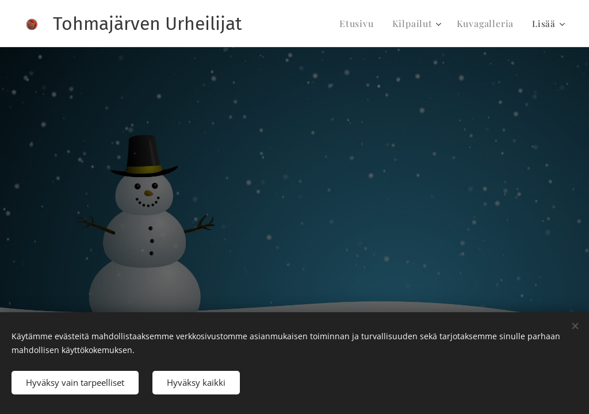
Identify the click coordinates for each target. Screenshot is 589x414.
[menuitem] (365, 23)
